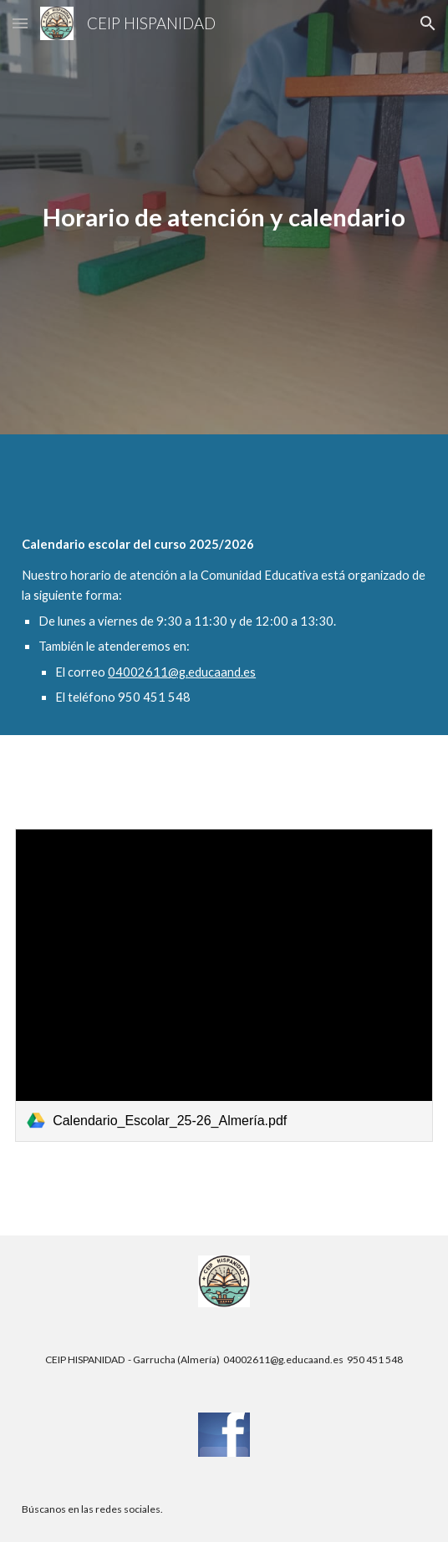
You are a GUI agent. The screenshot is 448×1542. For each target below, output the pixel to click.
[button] (20, 23)
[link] (224, 985)
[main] (224, 217)
